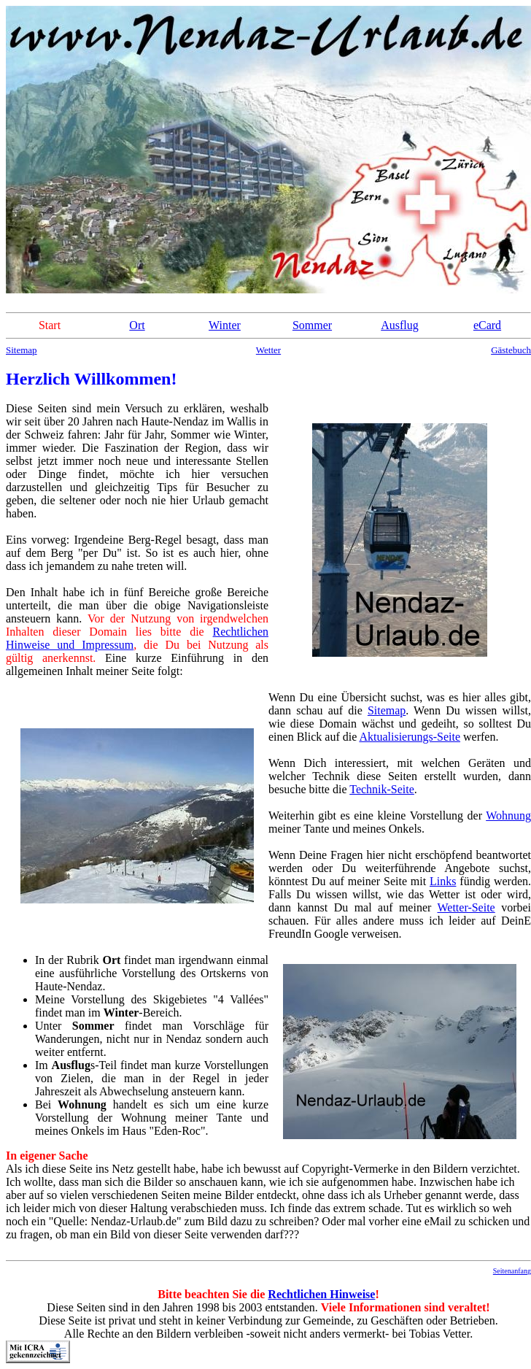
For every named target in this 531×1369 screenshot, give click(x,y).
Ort (136, 325)
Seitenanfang (512, 1271)
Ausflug (400, 325)
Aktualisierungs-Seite (409, 736)
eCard (487, 325)
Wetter (268, 349)
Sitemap (21, 349)
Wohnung (508, 815)
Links (443, 881)
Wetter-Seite (466, 907)
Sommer (312, 325)
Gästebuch (511, 349)
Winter (225, 325)
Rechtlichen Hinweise (321, 1294)
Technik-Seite (381, 789)
